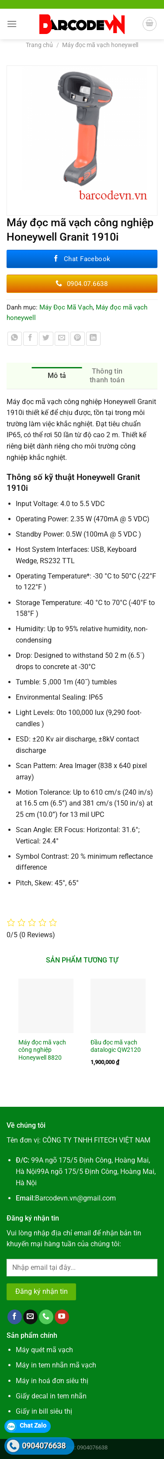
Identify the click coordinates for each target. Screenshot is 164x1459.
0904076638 (44, 1445)
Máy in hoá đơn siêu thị (52, 1381)
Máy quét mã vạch (44, 1350)
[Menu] (12, 23)
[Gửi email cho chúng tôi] (30, 1316)
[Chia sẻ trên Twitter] (46, 339)
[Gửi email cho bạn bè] (62, 339)
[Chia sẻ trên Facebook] (30, 339)
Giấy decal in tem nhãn (51, 1396)
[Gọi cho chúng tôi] (46, 1316)
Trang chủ (39, 44)
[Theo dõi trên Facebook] (14, 1316)
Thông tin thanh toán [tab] (107, 375)
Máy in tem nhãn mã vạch (56, 1365)
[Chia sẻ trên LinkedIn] (93, 339)
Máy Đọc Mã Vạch (66, 307)
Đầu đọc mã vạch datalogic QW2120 (116, 1046)
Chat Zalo (33, 1425)
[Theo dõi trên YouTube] (62, 1316)
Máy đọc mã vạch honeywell (100, 44)
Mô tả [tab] (57, 375)
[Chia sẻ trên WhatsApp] (14, 339)
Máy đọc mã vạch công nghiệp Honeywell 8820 (42, 1050)
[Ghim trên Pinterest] (77, 339)
